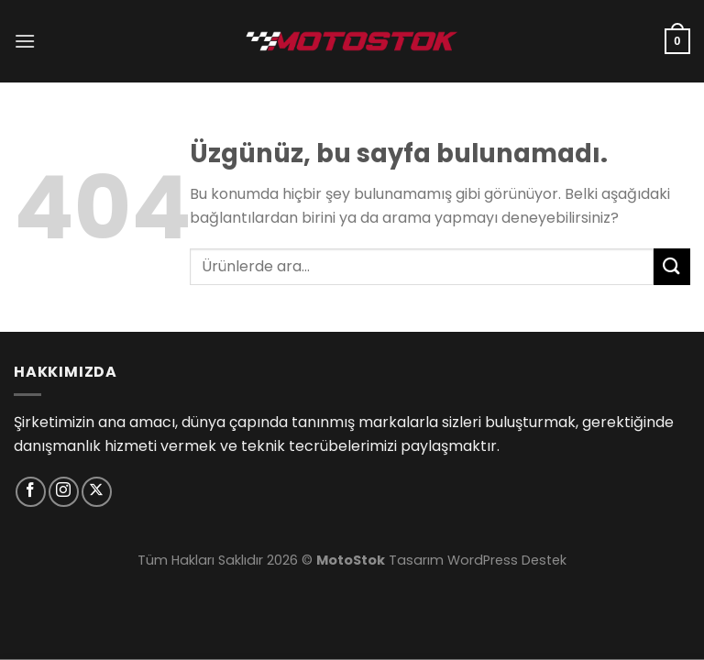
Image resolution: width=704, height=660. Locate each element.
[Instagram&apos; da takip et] (64, 492)
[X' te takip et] (97, 492)
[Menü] (25, 40)
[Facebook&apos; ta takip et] (31, 492)
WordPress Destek (506, 560)
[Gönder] (672, 266)
